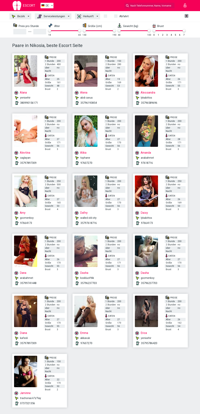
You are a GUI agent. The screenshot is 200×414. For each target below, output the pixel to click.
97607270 (86, 163)
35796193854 (88, 102)
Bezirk (18, 16)
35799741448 (28, 283)
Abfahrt (124, 16)
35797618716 (88, 223)
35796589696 (149, 102)
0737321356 (27, 403)
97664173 (26, 223)
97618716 (147, 163)
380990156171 (29, 102)
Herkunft (85, 16)
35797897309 (28, 163)
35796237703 (88, 283)
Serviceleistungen (51, 16)
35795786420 (149, 343)
